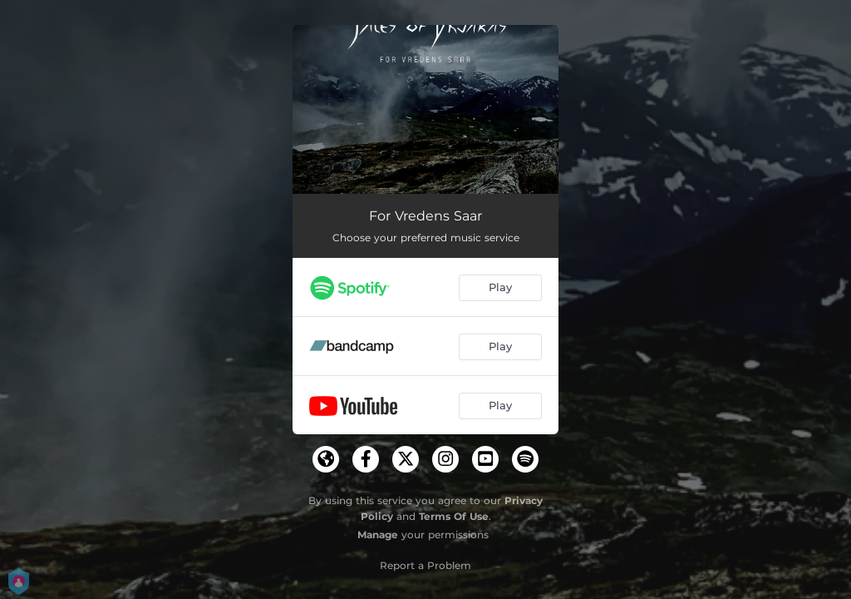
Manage (377, 534)
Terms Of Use (454, 516)
